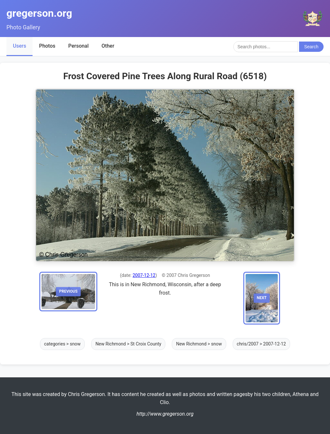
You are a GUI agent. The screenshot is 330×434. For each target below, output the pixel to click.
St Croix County (146, 343)
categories (54, 343)
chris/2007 (248, 343)
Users (19, 46)
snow (75, 343)
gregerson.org (39, 13)
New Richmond (110, 343)
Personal (78, 46)
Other (108, 46)
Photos (47, 46)
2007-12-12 (143, 275)
